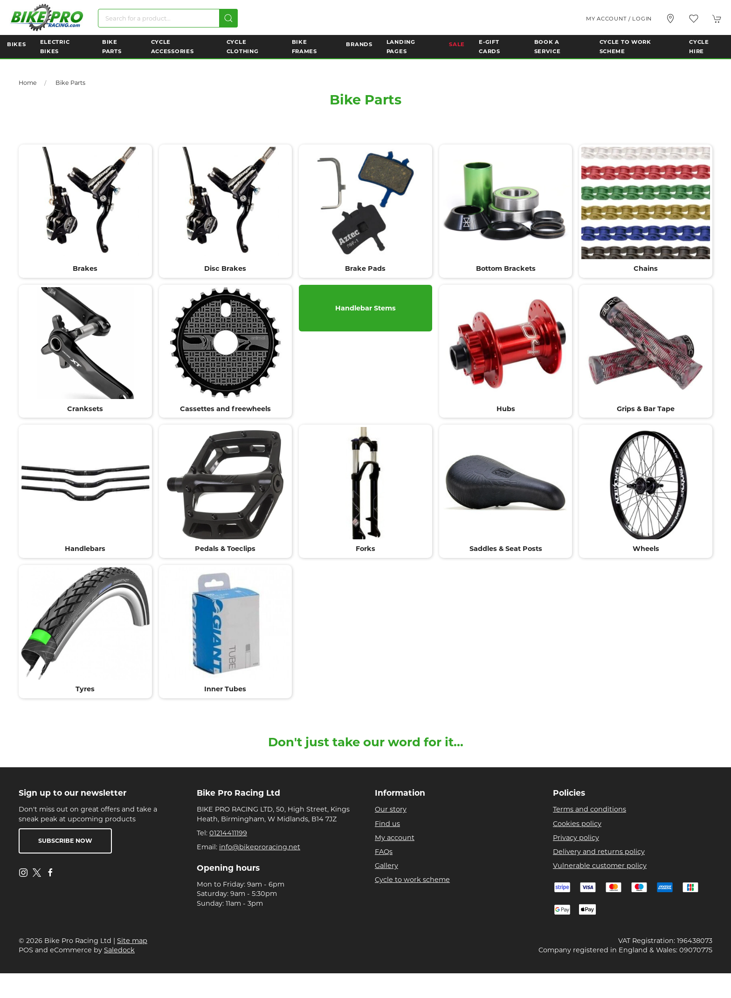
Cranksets (85, 409)
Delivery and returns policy (599, 851)
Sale (457, 44)
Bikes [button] (16, 44)
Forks (365, 548)
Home (28, 82)
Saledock (119, 950)
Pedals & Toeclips (225, 548)
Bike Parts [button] (112, 47)
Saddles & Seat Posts (505, 548)
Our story (391, 809)
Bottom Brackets (506, 268)
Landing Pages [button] (400, 47)
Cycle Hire (699, 47)
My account (394, 837)
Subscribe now (65, 840)
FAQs (384, 851)
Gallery (386, 865)
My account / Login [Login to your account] (619, 18)
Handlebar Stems (365, 307)
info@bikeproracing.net (259, 847)
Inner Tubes (225, 689)
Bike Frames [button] (304, 47)
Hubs (506, 409)
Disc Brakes (225, 268)
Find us (387, 823)
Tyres (85, 689)
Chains (646, 268)
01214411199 (228, 833)
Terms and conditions (589, 809)
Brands (359, 44)
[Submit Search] (228, 18)
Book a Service (547, 47)
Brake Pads (365, 268)
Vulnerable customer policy (600, 865)
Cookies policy (577, 823)
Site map (132, 940)
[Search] (168, 18)
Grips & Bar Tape (646, 409)
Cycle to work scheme (412, 879)
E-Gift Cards (489, 47)
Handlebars (85, 548)
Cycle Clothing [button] (243, 47)
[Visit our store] (670, 19)
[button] (693, 19)
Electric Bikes (55, 47)
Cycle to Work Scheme (625, 47)
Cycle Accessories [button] (172, 47)
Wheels (646, 548)
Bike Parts (70, 82)
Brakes (85, 268)
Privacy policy (576, 837)
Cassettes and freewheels (225, 409)
